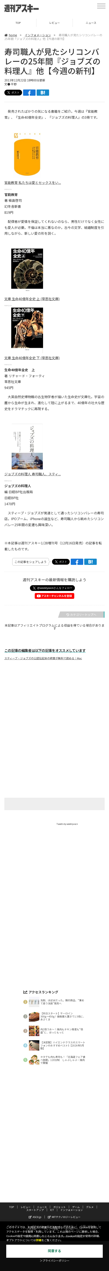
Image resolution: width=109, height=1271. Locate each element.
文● (7, 84)
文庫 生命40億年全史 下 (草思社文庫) (32, 357)
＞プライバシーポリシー (54, 1260)
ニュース (42, 1207)
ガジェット (59, 1207)
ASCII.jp (35, 1217)
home (10, 35)
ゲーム (76, 1207)
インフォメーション (38, 35)
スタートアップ (35, 1210)
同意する (54, 1251)
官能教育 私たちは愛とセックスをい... (32, 182)
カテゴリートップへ (81, 615)
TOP (18, 23)
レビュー (54, 23)
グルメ (90, 1207)
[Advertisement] (54, 704)
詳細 (38, 1240)
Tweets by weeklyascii (67, 823)
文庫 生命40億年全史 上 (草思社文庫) (32, 298)
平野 (14, 84)
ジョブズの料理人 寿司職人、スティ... (32, 473)
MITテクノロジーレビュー (64, 1217)
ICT (52, 1210)
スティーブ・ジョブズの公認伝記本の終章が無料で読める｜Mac (43, 658)
